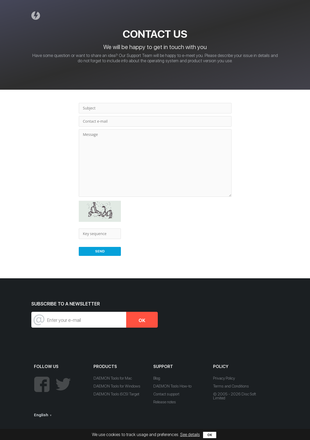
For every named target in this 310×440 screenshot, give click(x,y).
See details (190, 434)
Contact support (166, 394)
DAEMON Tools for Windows (117, 386)
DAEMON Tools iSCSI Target (116, 394)
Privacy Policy (224, 378)
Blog (156, 378)
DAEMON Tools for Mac (113, 378)
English (41, 415)
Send (100, 251)
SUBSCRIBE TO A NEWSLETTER (65, 304)
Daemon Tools (36, 15)
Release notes (164, 402)
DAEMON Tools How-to (172, 386)
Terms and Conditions (231, 386)
